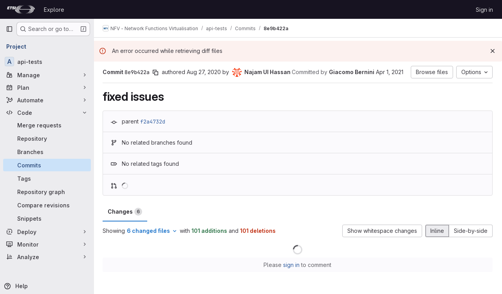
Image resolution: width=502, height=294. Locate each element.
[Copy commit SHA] (156, 72)
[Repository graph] (47, 191)
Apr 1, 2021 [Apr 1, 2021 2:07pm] (390, 72)
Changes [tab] (125, 212)
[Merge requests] (47, 125)
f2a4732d (153, 121)
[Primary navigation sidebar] (9, 29)
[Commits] (47, 165)
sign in (292, 264)
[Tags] (47, 178)
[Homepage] (21, 9)
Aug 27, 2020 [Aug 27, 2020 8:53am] (205, 72)
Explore (54, 9)
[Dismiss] (492, 51)
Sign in (484, 9)
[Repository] (47, 138)
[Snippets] (47, 218)
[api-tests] (47, 61)
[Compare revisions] (47, 205)
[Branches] (47, 151)
